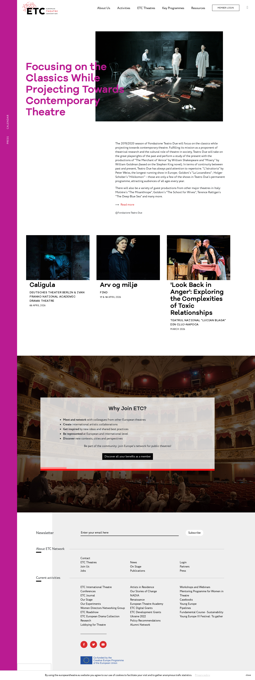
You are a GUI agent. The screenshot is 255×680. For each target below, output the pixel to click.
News (133, 562)
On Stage (135, 567)
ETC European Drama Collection (99, 616)
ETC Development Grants (145, 612)
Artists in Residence (142, 587)
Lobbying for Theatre (93, 625)
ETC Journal (87, 595)
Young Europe (188, 604)
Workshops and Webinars (195, 587)
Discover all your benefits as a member (128, 468)
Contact (85, 558)
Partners (185, 567)
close (248, 675)
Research (85, 621)
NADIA (134, 595)
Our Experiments (90, 604)
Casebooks (186, 600)
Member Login (226, 7)
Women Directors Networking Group (102, 608)
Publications (137, 571)
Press (7, 140)
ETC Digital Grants (141, 608)
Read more (127, 205)
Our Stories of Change (143, 591)
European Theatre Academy (146, 604)
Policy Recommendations (145, 621)
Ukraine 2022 (138, 616)
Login (183, 562)
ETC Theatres (88, 562)
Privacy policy (202, 675)
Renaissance (137, 600)
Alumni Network (140, 625)
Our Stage (86, 600)
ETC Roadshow (89, 612)
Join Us (84, 567)
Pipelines (185, 608)
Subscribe (194, 533)
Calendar (7, 122)
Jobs (83, 571)
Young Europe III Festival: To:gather (201, 616)
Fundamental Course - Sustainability (201, 612)
